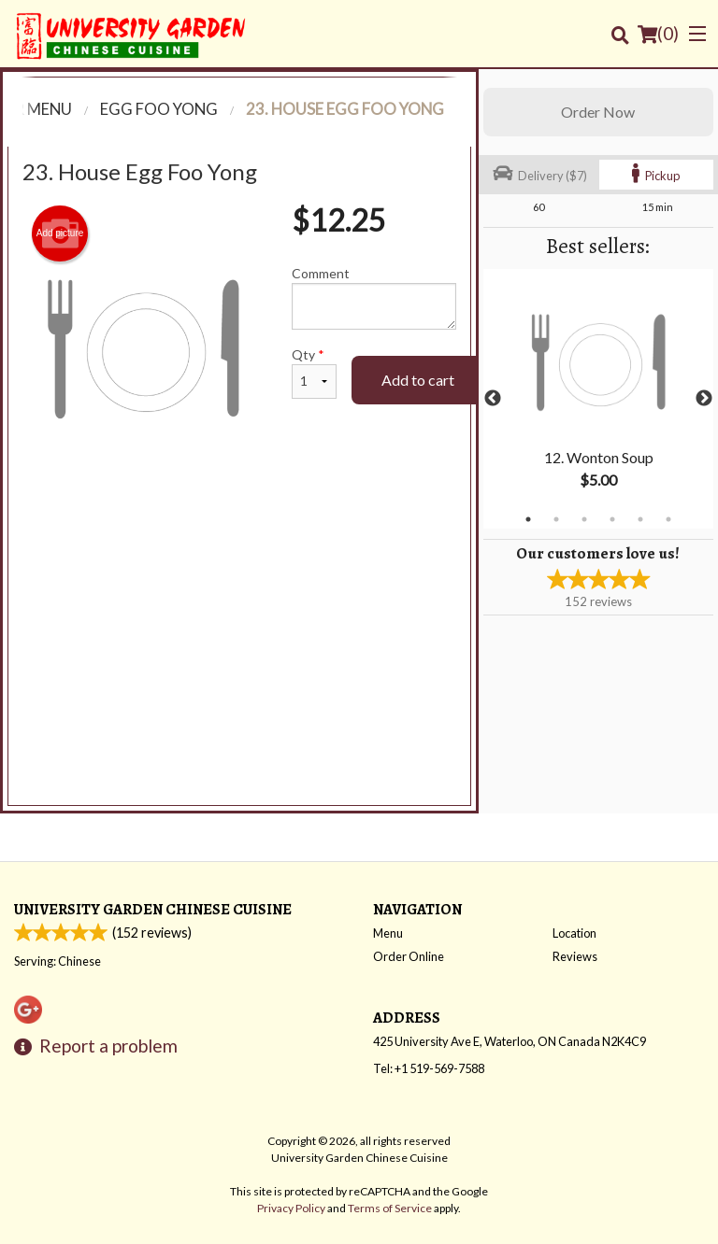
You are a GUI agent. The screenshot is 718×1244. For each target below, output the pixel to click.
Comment (374, 297)
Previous (492, 398)
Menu (388, 933)
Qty (314, 372)
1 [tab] (528, 519)
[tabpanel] (598, 399)
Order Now (598, 111)
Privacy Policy (291, 1208)
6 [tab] (668, 519)
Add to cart (417, 380)
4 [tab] (612, 519)
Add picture (60, 233)
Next (704, 398)
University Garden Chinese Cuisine (153, 909)
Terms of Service (390, 1208)
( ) (658, 34)
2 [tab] (556, 519)
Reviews (575, 956)
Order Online (408, 956)
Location (574, 933)
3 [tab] (584, 519)
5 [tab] (640, 519)
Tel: (428, 1068)
